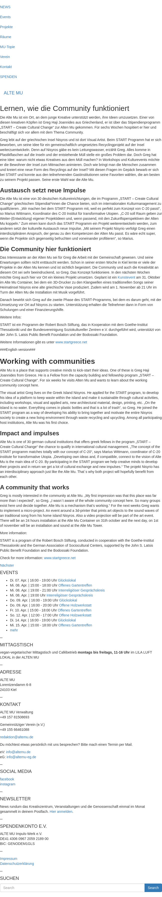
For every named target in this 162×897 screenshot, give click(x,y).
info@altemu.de (18, 752)
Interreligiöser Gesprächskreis (81, 590)
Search (153, 888)
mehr (14, 630)
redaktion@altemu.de (16, 737)
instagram (7, 784)
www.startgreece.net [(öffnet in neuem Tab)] (71, 342)
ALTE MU (13, 92)
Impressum (8, 859)
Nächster (7, 565)
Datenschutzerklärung (17, 864)
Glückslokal (67, 580)
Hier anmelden (61, 812)
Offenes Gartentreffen (75, 585)
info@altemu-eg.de (21, 757)
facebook (7, 779)
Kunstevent (126, 277)
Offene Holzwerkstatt (75, 605)
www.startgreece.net (60, 558)
